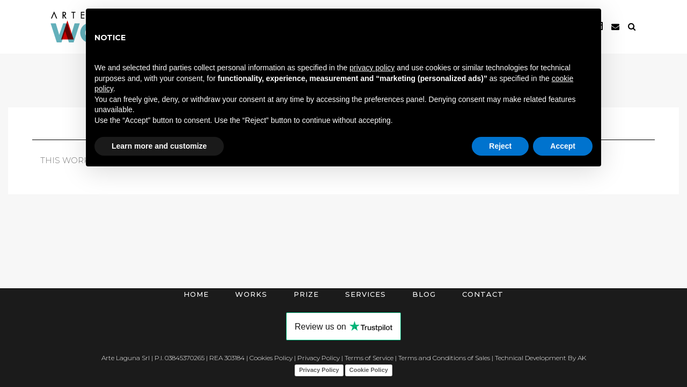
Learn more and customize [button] (159, 146)
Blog (424, 294)
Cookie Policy (368, 370)
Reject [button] (500, 146)
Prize (306, 294)
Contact (482, 294)
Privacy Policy (318, 358)
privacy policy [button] (371, 67)
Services (365, 294)
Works (251, 294)
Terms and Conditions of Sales (444, 358)
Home (196, 294)
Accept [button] (562, 146)
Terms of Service (369, 358)
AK (582, 358)
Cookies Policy (271, 358)
